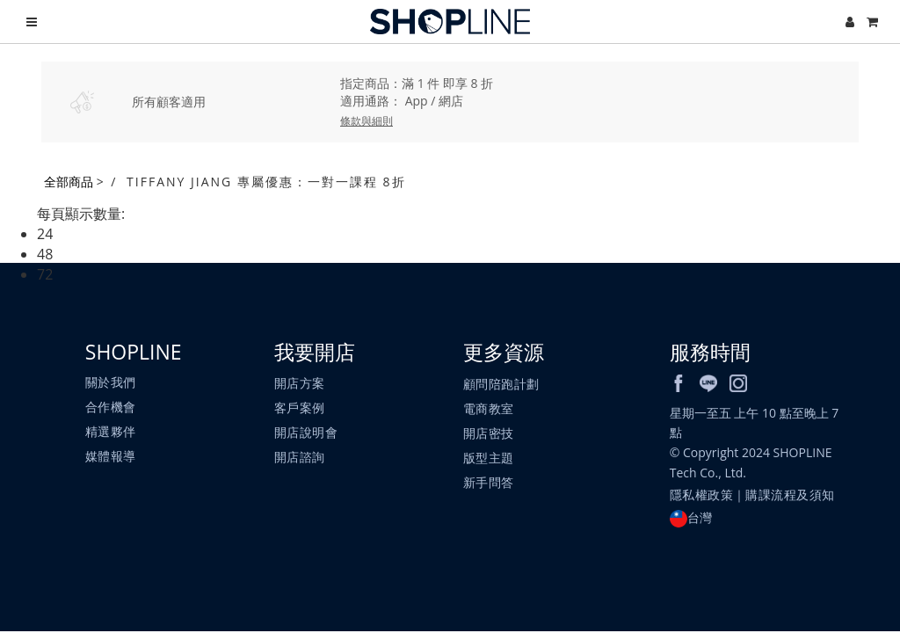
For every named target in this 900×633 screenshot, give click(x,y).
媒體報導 (110, 456)
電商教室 (488, 408)
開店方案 (299, 383)
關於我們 (110, 383)
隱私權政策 (702, 495)
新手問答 (488, 482)
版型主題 (488, 457)
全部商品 (68, 181)
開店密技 (488, 433)
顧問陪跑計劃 (501, 383)
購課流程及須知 (791, 495)
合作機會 (110, 407)
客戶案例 (299, 408)
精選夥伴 (110, 432)
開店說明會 (306, 433)
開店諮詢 (299, 457)
